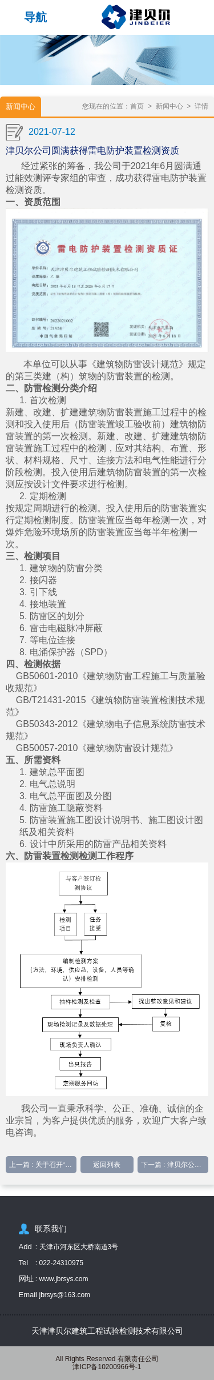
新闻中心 (169, 106)
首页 (137, 106)
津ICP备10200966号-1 (106, 1367)
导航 (35, 17)
